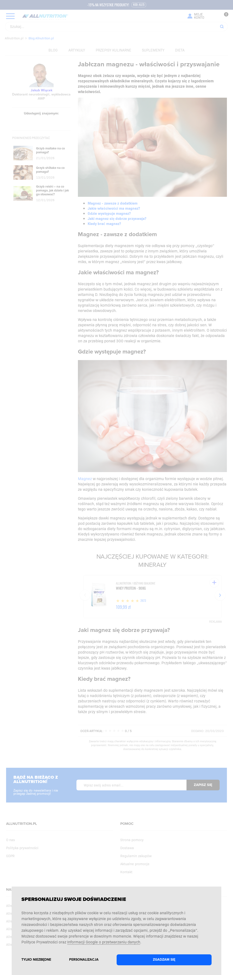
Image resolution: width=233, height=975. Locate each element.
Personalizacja (84, 960)
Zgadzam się (164, 960)
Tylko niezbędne (36, 960)
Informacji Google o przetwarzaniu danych (103, 941)
